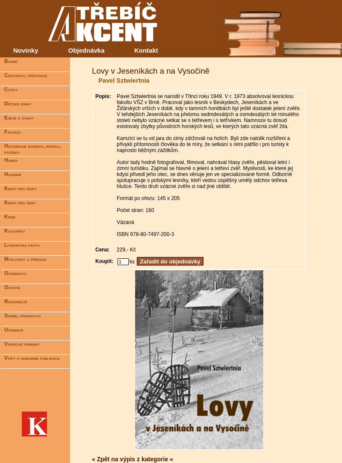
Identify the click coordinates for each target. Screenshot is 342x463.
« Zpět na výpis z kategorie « (132, 459)
